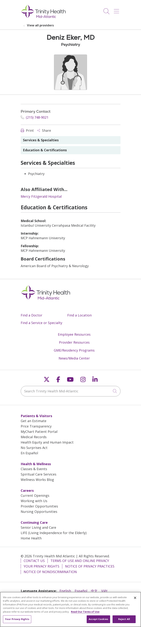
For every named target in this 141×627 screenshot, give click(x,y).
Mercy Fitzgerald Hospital (41, 196)
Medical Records (34, 437)
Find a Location (79, 315)
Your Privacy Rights (41, 566)
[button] (117, 10)
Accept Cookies (98, 620)
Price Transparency (36, 426)
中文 (94, 591)
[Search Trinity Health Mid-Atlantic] (70, 391)
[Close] (135, 599)
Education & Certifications (45, 150)
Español (81, 591)
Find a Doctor (31, 315)
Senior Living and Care (38, 527)
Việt (104, 591)
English (65, 591)
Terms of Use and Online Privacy (79, 560)
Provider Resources (74, 342)
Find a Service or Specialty (41, 323)
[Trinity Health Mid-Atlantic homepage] (43, 17)
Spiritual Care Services (38, 474)
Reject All (124, 620)
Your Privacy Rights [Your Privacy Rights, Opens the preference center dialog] (17, 620)
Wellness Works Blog (37, 479)
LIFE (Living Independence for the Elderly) (53, 533)
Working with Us (34, 501)
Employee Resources (74, 334)
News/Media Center (74, 358)
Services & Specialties (41, 140)
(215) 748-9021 (34, 117)
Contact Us (34, 560)
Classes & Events (34, 469)
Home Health (31, 538)
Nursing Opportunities (39, 511)
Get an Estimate (33, 421)
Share (44, 130)
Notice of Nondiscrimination (50, 572)
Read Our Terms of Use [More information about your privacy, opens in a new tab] (85, 613)
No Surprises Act (34, 447)
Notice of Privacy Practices (89, 566)
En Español (29, 453)
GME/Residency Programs (74, 350)
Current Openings (35, 495)
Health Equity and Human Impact (47, 442)
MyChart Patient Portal (39, 431)
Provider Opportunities (39, 506)
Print (27, 130)
